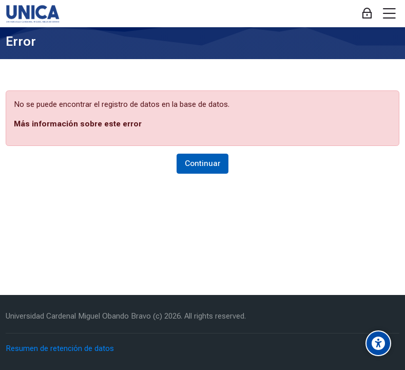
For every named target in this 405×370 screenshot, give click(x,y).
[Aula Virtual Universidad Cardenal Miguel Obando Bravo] (33, 14)
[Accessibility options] (378, 343)
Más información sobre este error (78, 123)
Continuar (202, 163)
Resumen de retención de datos (60, 348)
